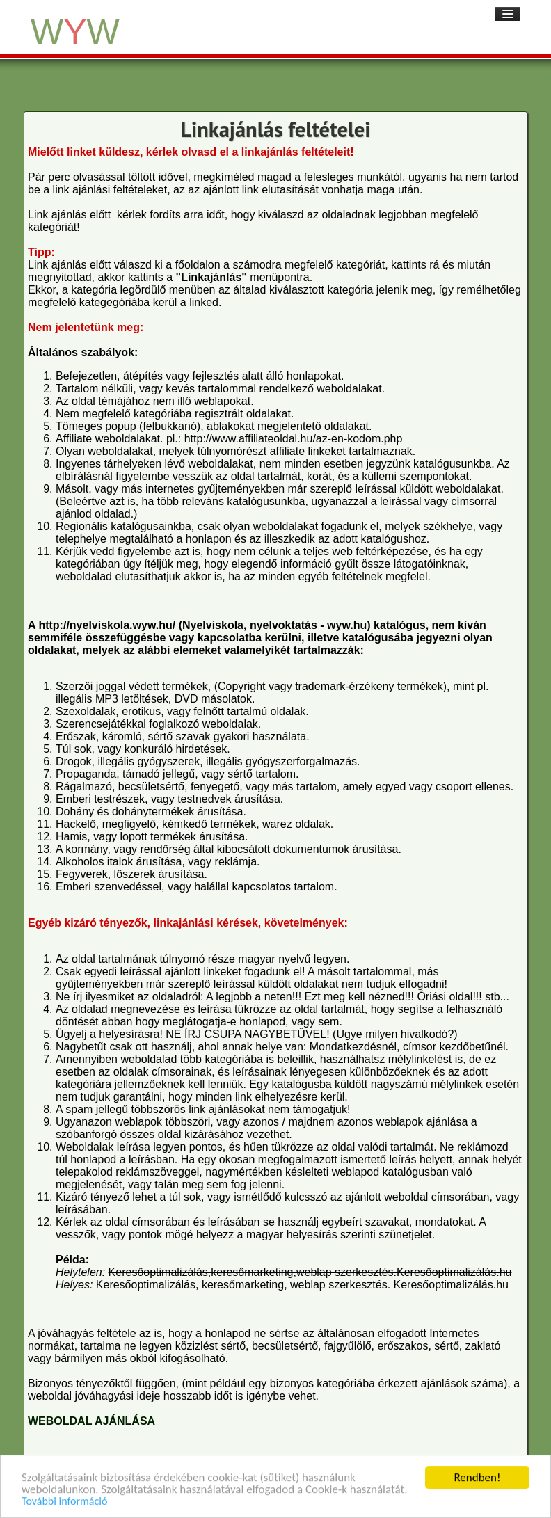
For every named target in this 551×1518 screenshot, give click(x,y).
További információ (64, 1503)
